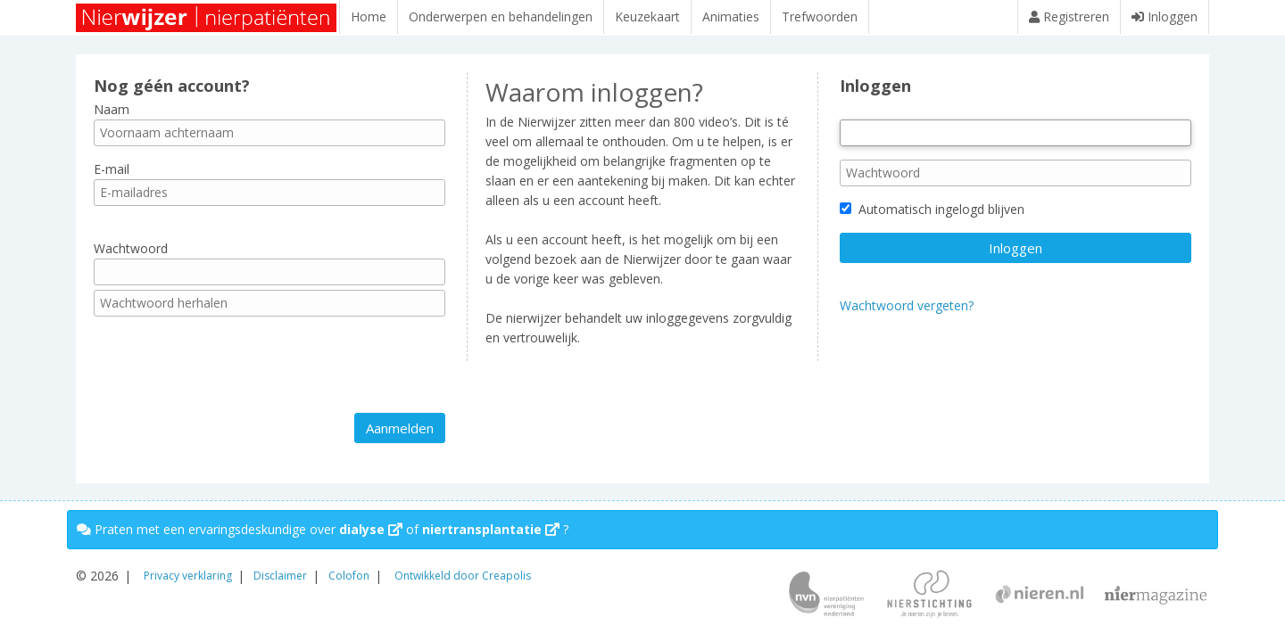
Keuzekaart (647, 16)
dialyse (370, 529)
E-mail (111, 177)
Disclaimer (280, 575)
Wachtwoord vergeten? (907, 314)
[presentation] (229, 373)
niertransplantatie (491, 529)
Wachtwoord (131, 257)
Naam (111, 117)
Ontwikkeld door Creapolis (462, 575)
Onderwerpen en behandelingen (501, 16)
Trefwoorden (820, 16)
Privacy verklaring (188, 575)
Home (368, 16)
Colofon (348, 575)
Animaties (730, 16)
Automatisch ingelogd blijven (932, 218)
